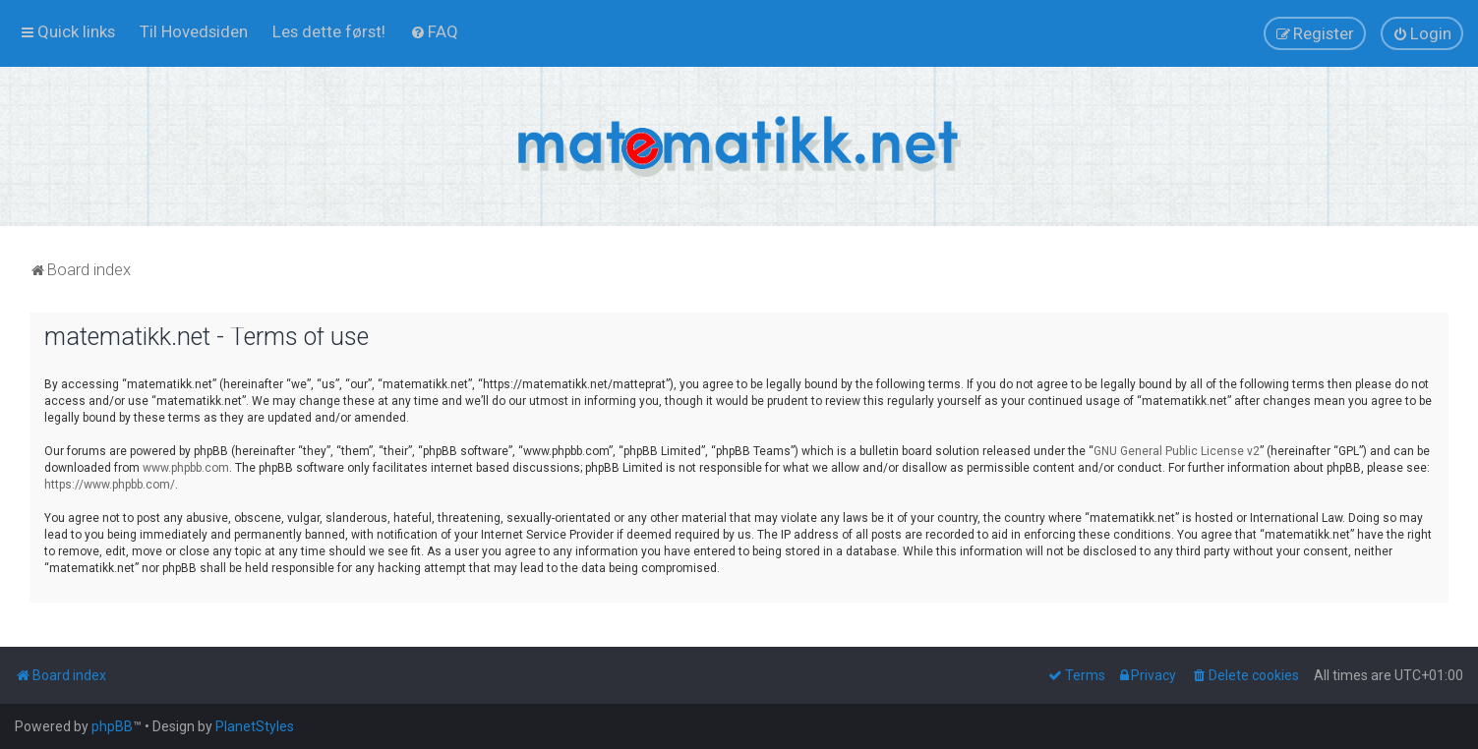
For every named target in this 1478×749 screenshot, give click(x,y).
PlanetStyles (254, 726)
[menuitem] (194, 31)
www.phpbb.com (186, 468)
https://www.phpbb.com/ (109, 484)
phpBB (112, 726)
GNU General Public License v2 (1177, 451)
